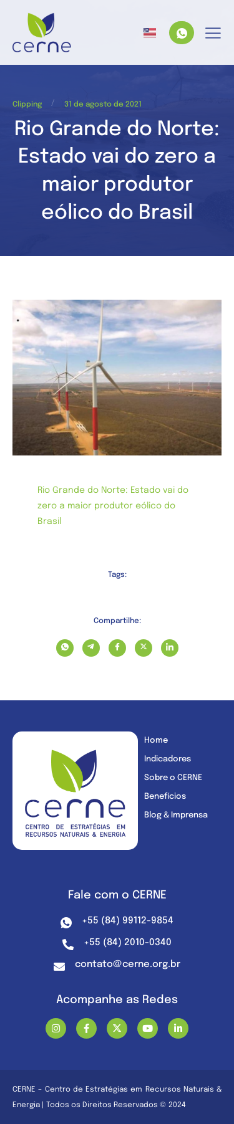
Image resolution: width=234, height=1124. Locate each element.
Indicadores (167, 759)
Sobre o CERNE (173, 778)
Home (156, 740)
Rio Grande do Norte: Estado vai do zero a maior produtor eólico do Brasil (112, 506)
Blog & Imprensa (176, 815)
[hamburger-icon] (213, 34)
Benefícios (165, 797)
